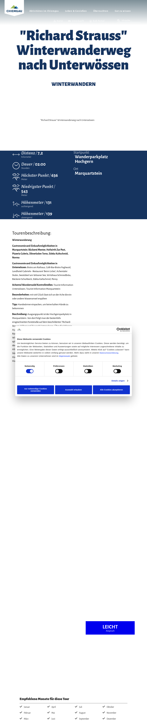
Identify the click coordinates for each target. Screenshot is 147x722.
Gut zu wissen (123, 11)
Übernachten (100, 11)
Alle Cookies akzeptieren (111, 390)
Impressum (64, 356)
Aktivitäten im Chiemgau (44, 11)
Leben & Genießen (76, 11)
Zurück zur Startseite (14, 11)
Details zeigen (118, 381)
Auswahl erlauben (73, 390)
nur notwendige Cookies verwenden (35, 390)
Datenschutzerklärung (109, 353)
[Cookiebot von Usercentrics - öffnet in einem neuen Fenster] (118, 330)
